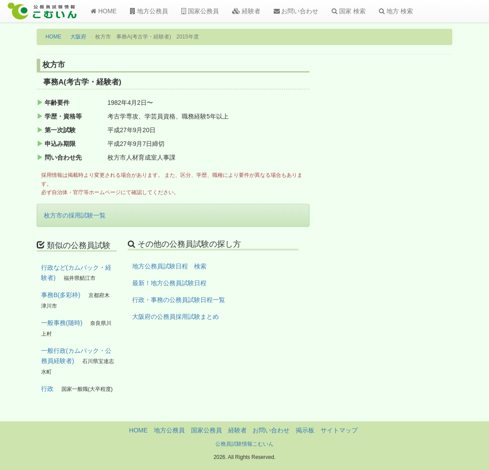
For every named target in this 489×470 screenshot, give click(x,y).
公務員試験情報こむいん (244, 444)
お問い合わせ (296, 11)
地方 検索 (396, 11)
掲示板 (305, 430)
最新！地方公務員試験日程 (169, 283)
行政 (47, 388)
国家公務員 (200, 11)
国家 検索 (349, 11)
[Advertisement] (405, 204)
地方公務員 (149, 11)
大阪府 (78, 37)
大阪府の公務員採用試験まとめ (175, 316)
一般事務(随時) (61, 322)
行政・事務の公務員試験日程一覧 (178, 299)
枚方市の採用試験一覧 (75, 215)
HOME (104, 11)
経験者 (246, 11)
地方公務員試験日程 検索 (169, 266)
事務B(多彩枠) (60, 294)
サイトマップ (339, 430)
